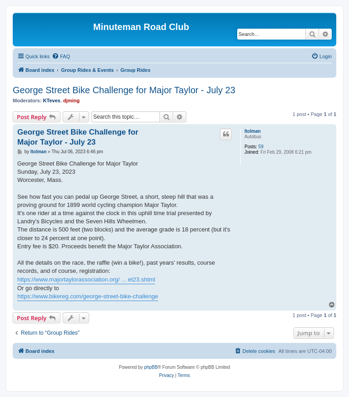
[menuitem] (61, 56)
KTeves (51, 100)
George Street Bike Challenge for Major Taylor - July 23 (124, 90)
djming (71, 100)
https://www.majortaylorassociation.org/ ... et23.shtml (86, 279)
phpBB (151, 367)
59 (261, 146)
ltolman (252, 131)
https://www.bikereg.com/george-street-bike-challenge (87, 296)
